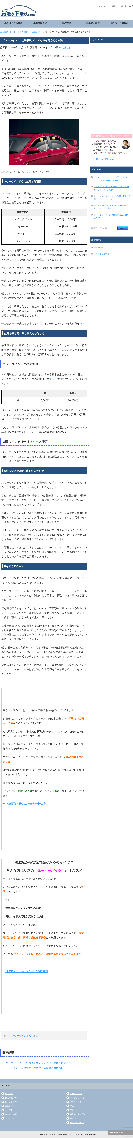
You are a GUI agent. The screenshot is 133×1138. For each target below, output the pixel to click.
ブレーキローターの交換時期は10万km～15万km (112, 216)
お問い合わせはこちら (104, 159)
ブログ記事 (10, 1118)
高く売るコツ (11, 1102)
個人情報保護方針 (101, 254)
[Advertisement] (100, 87)
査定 (35, 1035)
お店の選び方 (11, 1098)
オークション (76, 1093)
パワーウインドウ (21, 1035)
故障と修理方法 (77, 1123)
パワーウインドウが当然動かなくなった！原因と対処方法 (38, 1062)
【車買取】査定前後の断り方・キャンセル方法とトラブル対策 (111, 188)
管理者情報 (98, 247)
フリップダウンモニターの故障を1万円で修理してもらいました (112, 197)
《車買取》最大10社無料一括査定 (26, 803)
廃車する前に (93, 23)
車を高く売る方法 (13, 23)
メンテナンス (76, 1102)
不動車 (73, 1110)
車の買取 (9, 1093)
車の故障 (66, 23)
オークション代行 (78, 1098)
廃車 (72, 1106)
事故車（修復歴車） (79, 1114)
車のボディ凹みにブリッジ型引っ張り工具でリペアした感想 (111, 207)
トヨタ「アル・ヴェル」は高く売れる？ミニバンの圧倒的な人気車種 (111, 178)
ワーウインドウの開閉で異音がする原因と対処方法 (35, 1067)
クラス (53, 379)
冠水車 (73, 1118)
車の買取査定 (40, 23)
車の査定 (64, 47)
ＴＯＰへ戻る (119, 1132)
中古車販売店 (11, 1114)
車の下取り (10, 1110)
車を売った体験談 (120, 23)
